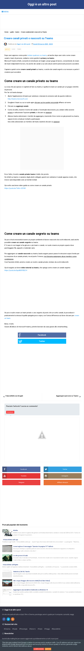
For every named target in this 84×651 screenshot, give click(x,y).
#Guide (14, 624)
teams (19, 49)
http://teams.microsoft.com (18, 99)
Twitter (50, 335)
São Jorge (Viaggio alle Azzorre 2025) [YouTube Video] (32, 575)
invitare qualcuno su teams (37, 55)
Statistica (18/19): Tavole (21, 566)
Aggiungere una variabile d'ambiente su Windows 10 (31, 585)
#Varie (40, 624)
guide (13, 49)
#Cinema (7, 624)
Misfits (15, 524)
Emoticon (10, 406)
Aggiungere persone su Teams (67, 390)
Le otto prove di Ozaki (20, 550)
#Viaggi (47, 624)
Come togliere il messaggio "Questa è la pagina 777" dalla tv (33, 540)
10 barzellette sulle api (11, 533)
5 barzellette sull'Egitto (11, 559)
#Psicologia (23, 624)
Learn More (39, 649)
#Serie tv (32, 624)
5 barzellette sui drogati (14, 390)
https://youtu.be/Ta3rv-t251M (14, 188)
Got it (48, 649)
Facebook (26, 335)
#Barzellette (56, 624)
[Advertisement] (42, 22)
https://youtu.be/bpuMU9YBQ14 (15, 270)
